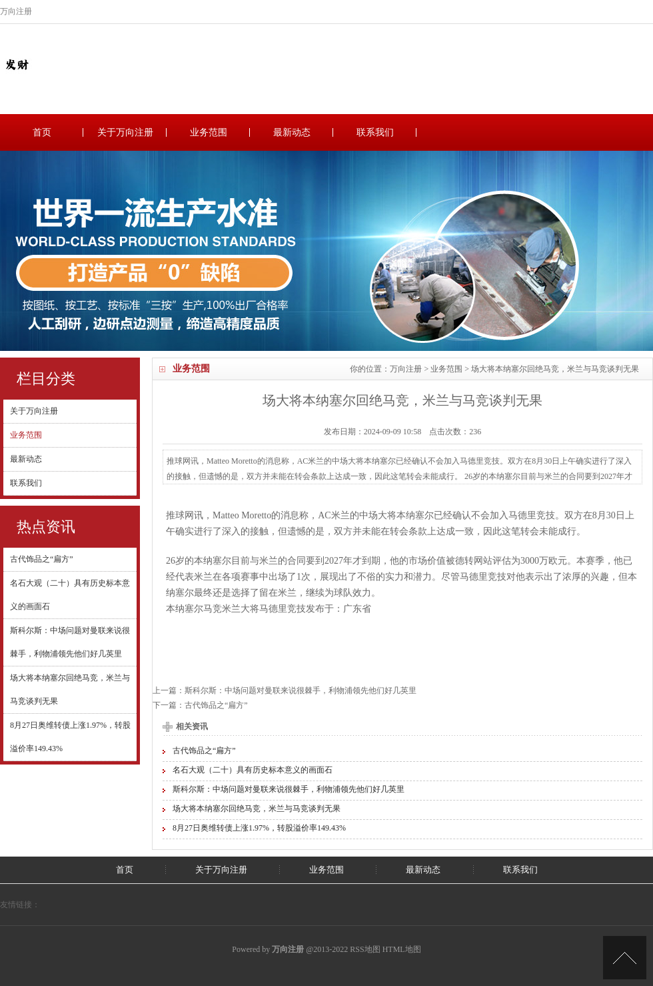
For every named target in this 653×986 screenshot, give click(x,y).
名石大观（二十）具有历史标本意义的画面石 (252, 770)
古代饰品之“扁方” (41, 559)
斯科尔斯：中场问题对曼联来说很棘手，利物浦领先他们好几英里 (300, 690)
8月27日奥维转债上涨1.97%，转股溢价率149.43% (259, 828)
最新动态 (292, 132)
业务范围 (208, 132)
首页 (42, 132)
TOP (624, 957)
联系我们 (375, 132)
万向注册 (406, 369)
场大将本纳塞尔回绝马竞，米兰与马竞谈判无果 (256, 808)
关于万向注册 (125, 132)
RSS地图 (365, 949)
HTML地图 (401, 949)
